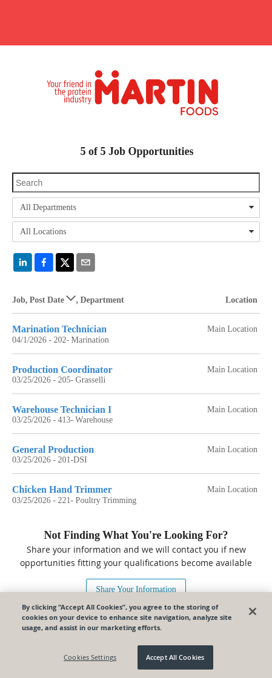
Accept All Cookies (175, 657)
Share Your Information (136, 589)
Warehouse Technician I (61, 409)
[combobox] (136, 207)
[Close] (252, 611)
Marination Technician (59, 329)
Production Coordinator (62, 369)
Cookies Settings (90, 657)
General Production (53, 449)
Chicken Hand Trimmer (62, 489)
